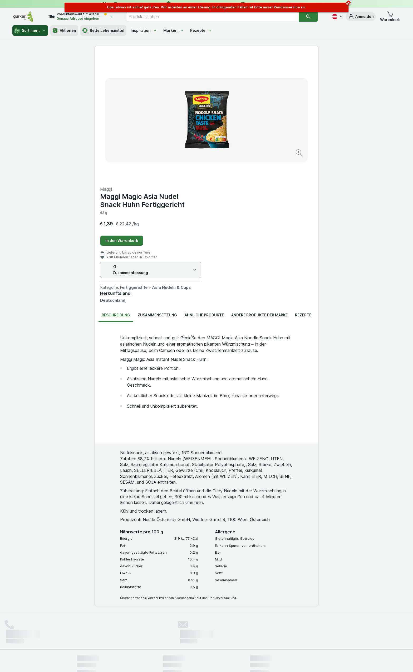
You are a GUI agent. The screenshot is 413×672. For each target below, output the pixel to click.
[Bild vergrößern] (188, 137)
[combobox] (212, 16)
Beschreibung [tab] (116, 188)
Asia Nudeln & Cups (283, 160)
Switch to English (216, 640)
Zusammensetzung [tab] (157, 188)
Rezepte (201, 30)
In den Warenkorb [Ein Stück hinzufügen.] (233, 114)
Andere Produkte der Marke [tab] (259, 188)
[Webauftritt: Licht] (204, 661)
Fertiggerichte (245, 160)
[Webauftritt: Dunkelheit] (230, 661)
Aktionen (64, 30)
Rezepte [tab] (303, 188)
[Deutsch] (337, 16)
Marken (173, 30)
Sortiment (30, 30)
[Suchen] (308, 16)
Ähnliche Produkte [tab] (204, 188)
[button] (361, 16)
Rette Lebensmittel (103, 30)
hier (165, 627)
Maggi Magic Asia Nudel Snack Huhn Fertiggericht (254, 74)
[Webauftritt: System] (180, 661)
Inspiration (144, 30)
